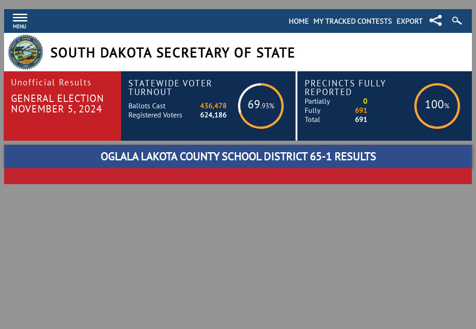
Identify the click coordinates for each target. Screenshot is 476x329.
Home (299, 21)
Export (410, 21)
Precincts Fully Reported (345, 87)
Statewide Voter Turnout (170, 87)
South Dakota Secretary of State (173, 52)
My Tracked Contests (352, 21)
